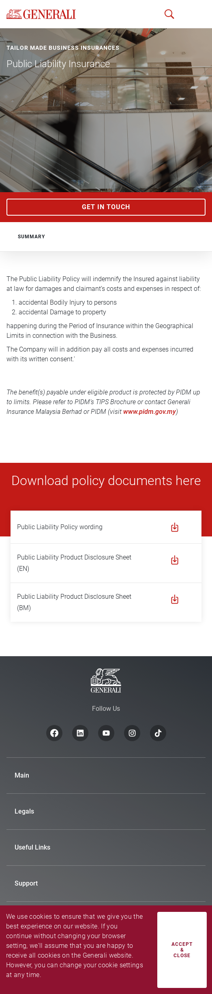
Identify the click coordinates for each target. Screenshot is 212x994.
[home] (41, 14)
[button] (192, 14)
